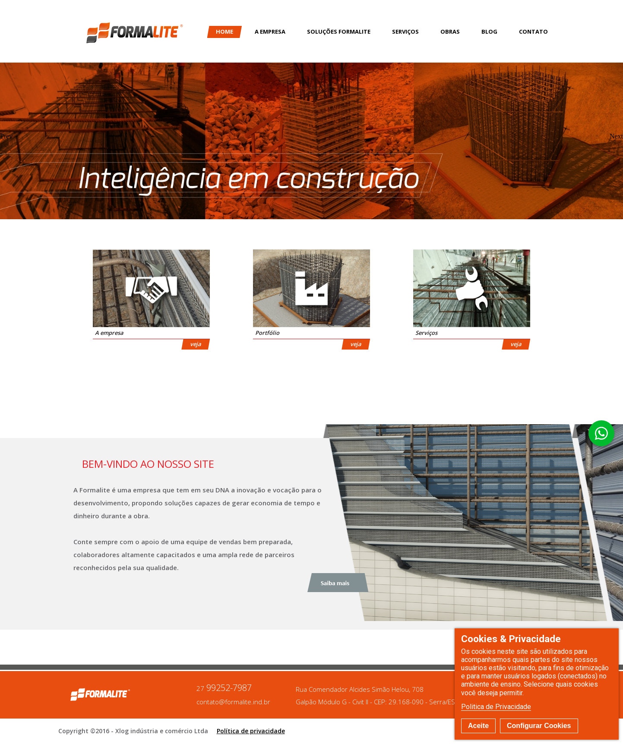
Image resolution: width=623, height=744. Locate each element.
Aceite (478, 725)
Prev (6, 136)
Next (616, 136)
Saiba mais (338, 582)
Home (224, 31)
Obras (450, 31)
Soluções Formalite (338, 31)
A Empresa (270, 31)
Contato (533, 31)
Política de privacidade (251, 731)
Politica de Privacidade (496, 707)
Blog (489, 31)
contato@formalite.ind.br (233, 701)
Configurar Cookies (539, 725)
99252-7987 (224, 688)
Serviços (405, 31)
